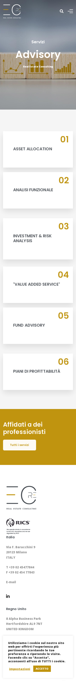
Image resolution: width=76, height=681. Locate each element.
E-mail (11, 582)
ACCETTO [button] (42, 668)
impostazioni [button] (19, 669)
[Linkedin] (7, 596)
